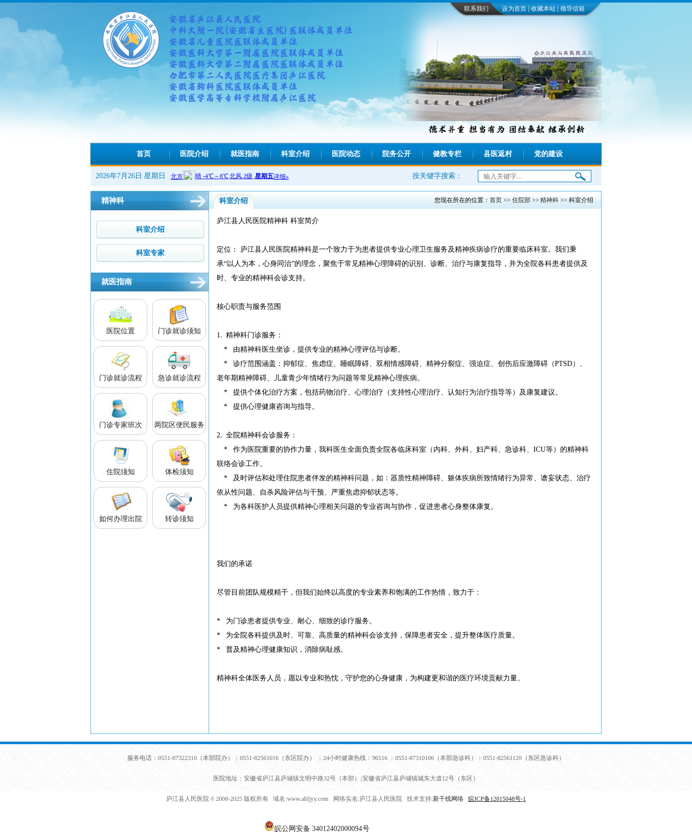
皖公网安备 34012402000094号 (322, 828)
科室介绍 (295, 154)
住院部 (521, 200)
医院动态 (346, 154)
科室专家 (150, 253)
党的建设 (548, 154)
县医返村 (497, 154)
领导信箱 (572, 8)
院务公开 (396, 154)
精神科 (549, 200)
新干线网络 (448, 798)
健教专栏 (447, 154)
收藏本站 (543, 8)
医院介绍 (194, 154)
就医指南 (244, 154)
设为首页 (514, 8)
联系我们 (476, 8)
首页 (143, 154)
